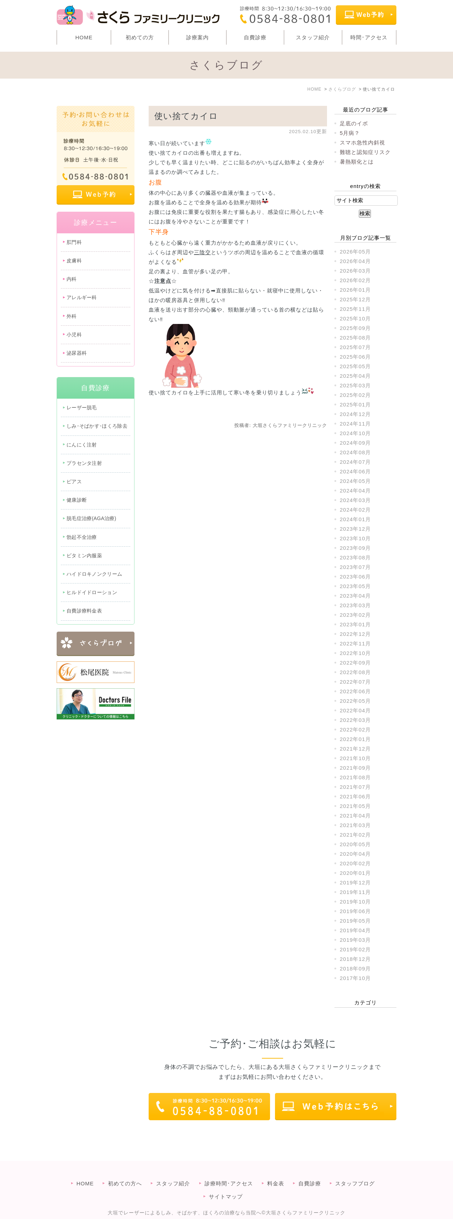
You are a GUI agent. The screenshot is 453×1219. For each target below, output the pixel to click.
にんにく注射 (82, 445)
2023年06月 (355, 577)
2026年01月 (355, 290)
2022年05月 (355, 701)
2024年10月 (355, 433)
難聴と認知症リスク (365, 152)
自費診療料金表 (84, 611)
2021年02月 (355, 835)
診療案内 (197, 37)
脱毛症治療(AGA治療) (91, 518)
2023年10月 (355, 538)
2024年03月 (355, 500)
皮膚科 (74, 260)
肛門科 (74, 242)
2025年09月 (355, 328)
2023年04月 (355, 596)
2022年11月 (355, 643)
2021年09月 (355, 768)
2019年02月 (355, 949)
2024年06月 (355, 471)
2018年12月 (355, 959)
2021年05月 (355, 806)
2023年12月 (355, 529)
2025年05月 (355, 366)
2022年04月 (355, 710)
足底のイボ (354, 123)
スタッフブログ (355, 1169)
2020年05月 (355, 844)
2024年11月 (355, 424)
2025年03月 (355, 385)
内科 (72, 279)
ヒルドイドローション (92, 592)
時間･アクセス (369, 37)
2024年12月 (355, 414)
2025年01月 (355, 404)
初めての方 (140, 37)
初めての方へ (125, 1169)
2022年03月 (355, 720)
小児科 (74, 334)
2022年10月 (355, 653)
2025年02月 (355, 395)
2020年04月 (355, 854)
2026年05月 (355, 252)
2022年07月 (355, 682)
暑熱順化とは (357, 162)
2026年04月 (355, 261)
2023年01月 (355, 624)
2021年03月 (355, 825)
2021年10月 (355, 758)
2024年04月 (355, 491)
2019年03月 (355, 940)
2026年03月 (355, 271)
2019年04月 (355, 930)
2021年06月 (355, 796)
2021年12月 (355, 749)
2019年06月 (355, 911)
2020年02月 (355, 863)
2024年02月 (355, 510)
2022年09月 (355, 663)
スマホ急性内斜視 (362, 142)
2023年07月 (355, 567)
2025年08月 (355, 338)
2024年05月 (355, 481)
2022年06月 (355, 691)
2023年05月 (355, 586)
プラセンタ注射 (84, 463)
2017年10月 (355, 978)
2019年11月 (355, 892)
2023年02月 (355, 615)
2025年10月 (355, 318)
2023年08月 (355, 557)
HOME (84, 37)
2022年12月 (355, 634)
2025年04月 (355, 376)
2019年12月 (355, 882)
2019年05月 (355, 921)
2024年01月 (355, 519)
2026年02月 (355, 280)
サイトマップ (226, 1182)
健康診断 (77, 500)
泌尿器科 (77, 353)
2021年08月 (355, 777)
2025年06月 (355, 357)
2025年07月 (355, 347)
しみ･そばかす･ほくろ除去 (97, 426)
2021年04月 (355, 816)
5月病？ (350, 133)
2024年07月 (355, 462)
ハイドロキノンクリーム (94, 574)
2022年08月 (355, 672)
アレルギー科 (82, 297)
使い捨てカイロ (186, 116)
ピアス (74, 481)
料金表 (275, 1169)
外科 (72, 316)
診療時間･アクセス (229, 1169)
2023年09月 (355, 548)
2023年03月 (355, 605)
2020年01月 (355, 873)
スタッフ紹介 (313, 37)
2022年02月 (355, 730)
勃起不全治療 (82, 537)
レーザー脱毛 (82, 407)
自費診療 (255, 37)
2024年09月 (355, 443)
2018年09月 (355, 968)
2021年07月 (355, 787)
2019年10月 (355, 902)
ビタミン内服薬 (84, 555)
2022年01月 (355, 739)
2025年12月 (355, 299)
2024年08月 (355, 452)
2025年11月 (355, 309)
